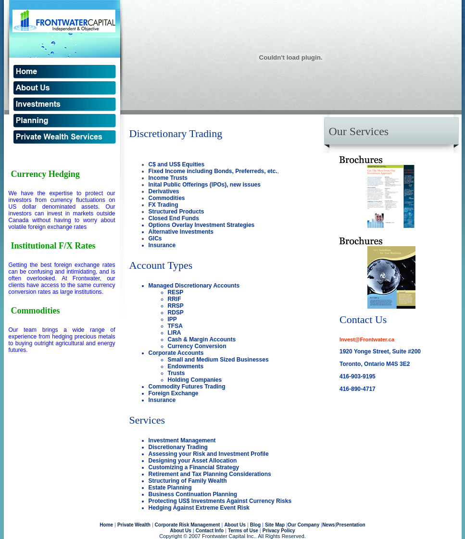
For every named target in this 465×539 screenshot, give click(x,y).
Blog (255, 524)
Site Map (275, 524)
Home (106, 524)
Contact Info (210, 530)
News (328, 524)
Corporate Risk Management (187, 524)
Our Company (303, 524)
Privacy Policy (279, 530)
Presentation (350, 524)
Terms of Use (243, 530)
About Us (234, 524)
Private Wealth (134, 524)
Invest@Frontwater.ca (366, 339)
